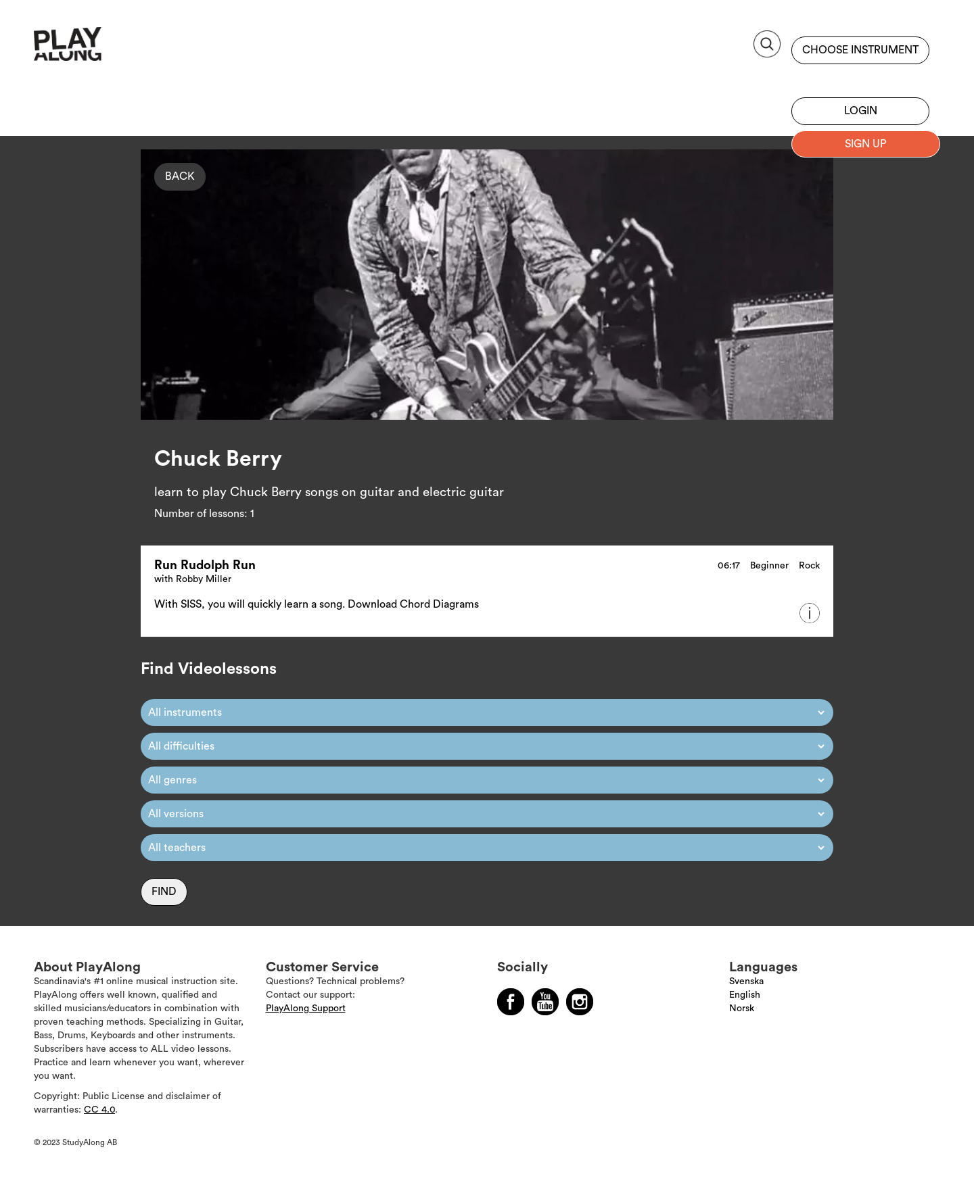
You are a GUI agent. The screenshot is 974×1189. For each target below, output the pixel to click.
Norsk (741, 1008)
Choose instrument (860, 50)
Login (860, 110)
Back (180, 176)
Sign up (860, 77)
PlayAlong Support (306, 1008)
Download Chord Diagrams (413, 604)
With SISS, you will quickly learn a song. (251, 604)
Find (164, 891)
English (744, 995)
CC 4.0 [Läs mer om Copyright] (99, 1110)
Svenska (746, 981)
